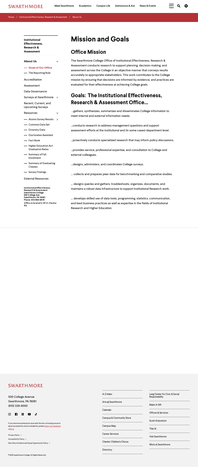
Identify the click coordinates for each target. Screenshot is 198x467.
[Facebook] (16, 415)
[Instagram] (10, 415)
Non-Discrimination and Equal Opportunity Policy (29, 443)
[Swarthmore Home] (25, 386)
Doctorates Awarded (41, 135)
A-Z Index (107, 394)
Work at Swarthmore (159, 445)
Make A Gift (155, 405)
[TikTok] (36, 415)
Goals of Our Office (40, 68)
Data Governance (35, 91)
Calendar (106, 410)
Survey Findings (37, 172)
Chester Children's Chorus (115, 442)
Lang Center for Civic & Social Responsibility (164, 395)
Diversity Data (37, 130)
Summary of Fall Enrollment (37, 156)
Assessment (32, 85)
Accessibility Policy (17, 439)
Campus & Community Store (116, 418)
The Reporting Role (39, 73)
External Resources (36, 178)
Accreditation (33, 79)
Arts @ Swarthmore (112, 402)
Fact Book (34, 140)
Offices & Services (158, 413)
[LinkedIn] (22, 415)
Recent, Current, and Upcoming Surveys (37, 105)
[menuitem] (64, 6)
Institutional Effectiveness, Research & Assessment (33, 45)
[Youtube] (29, 415)
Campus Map (109, 426)
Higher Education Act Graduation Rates (41, 148)
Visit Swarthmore (158, 437)
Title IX (152, 429)
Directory (107, 450)
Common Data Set (39, 124)
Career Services (110, 434)
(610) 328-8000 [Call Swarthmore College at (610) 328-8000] (18, 405)
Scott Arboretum (158, 421)
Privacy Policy (15, 435)
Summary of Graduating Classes (42, 165)
